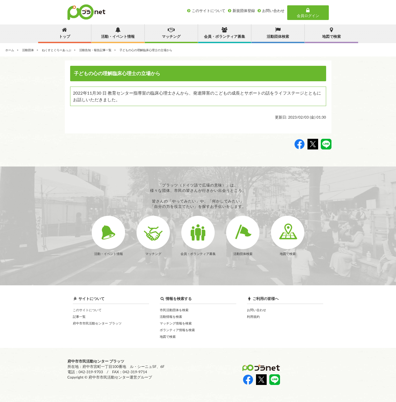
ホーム (9, 50)
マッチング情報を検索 (176, 323)
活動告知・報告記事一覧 (95, 50)
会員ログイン (308, 13)
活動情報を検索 (171, 317)
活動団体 (28, 50)
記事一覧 (79, 317)
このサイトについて (87, 310)
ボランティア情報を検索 (177, 330)
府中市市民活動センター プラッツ (97, 323)
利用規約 (253, 317)
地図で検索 (168, 337)
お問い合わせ (256, 310)
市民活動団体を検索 (174, 310)
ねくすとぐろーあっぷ (56, 50)
